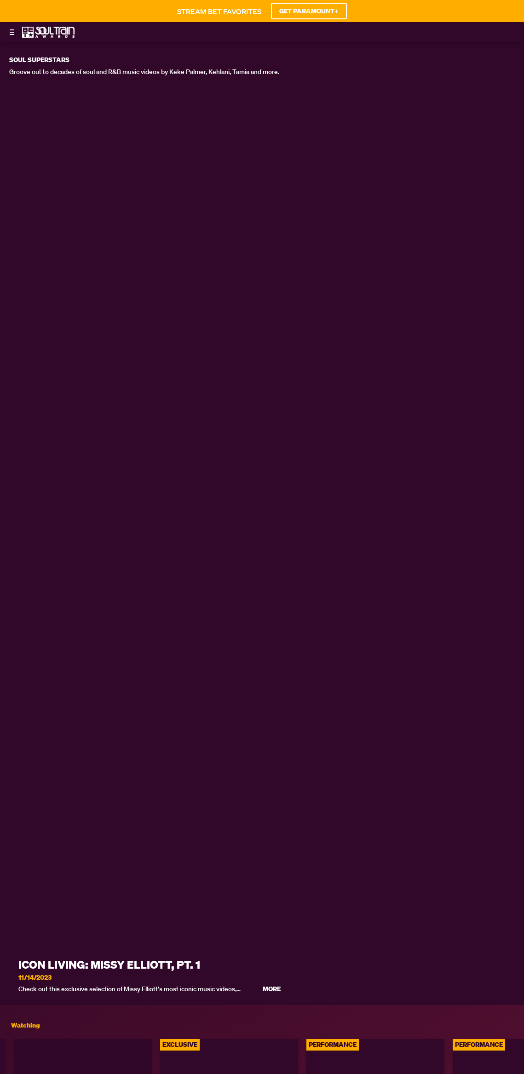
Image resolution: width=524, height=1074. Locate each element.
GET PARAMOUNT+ (309, 11)
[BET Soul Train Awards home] (48, 35)
